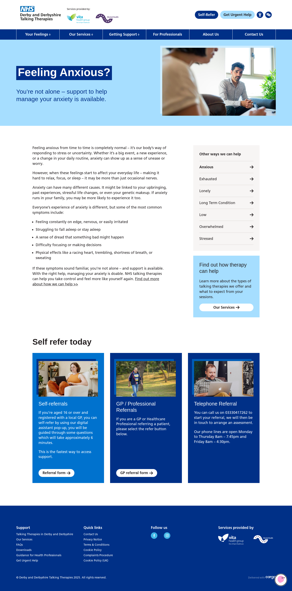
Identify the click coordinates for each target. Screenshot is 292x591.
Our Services (79, 34)
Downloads (23, 550)
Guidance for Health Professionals (38, 555)
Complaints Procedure (98, 555)
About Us (211, 34)
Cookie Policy (93, 550)
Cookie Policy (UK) (96, 560)
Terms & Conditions (96, 545)
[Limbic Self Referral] (281, 580)
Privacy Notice (93, 539)
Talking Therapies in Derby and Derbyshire (44, 534)
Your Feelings (36, 34)
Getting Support (123, 34)
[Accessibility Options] (260, 15)
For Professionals (167, 34)
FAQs (19, 545)
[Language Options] (268, 15)
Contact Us (254, 34)
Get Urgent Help (27, 560)
